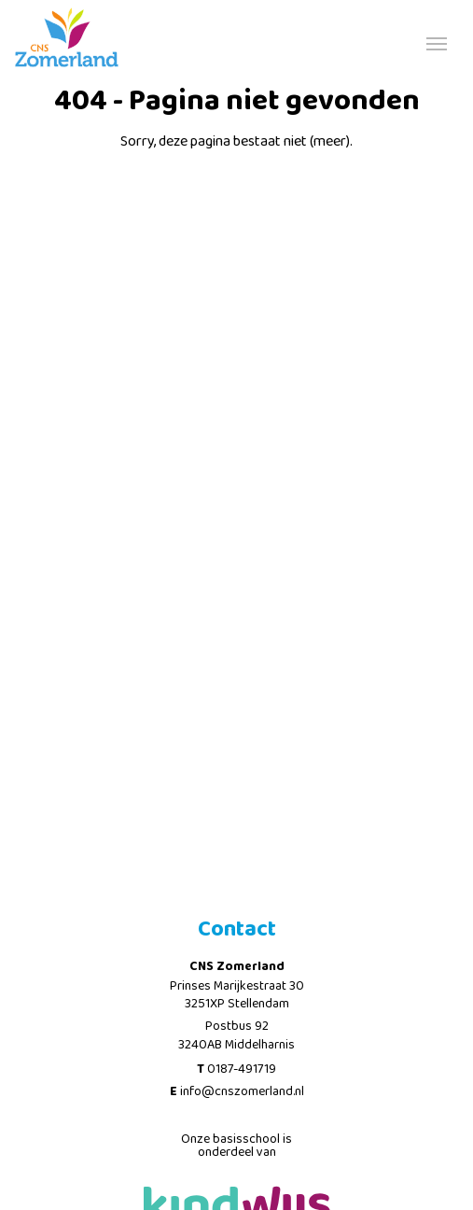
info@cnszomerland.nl (242, 1091)
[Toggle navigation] (436, 42)
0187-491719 (241, 1069)
